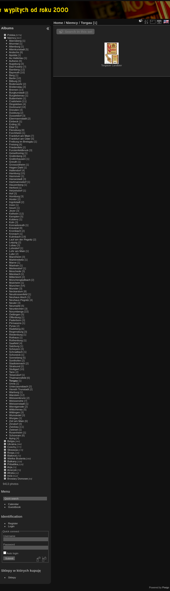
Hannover (14, 176)
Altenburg (14, 46)
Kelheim (14, 213)
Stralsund (14, 366)
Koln (11, 222)
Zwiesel (13, 429)
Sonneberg (15, 357)
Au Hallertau (16, 58)
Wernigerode (16, 406)
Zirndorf (13, 423)
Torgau (13, 380)
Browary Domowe (17, 478)
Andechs (14, 52)
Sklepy (12, 577)
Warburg (14, 392)
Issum (12, 207)
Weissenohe (16, 400)
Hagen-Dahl (16, 167)
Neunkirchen (16, 308)
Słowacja (12, 449)
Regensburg (16, 331)
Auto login (10, 553)
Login (11, 526)
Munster (14, 288)
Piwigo (165, 587)
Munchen (14, 285)
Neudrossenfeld (18, 294)
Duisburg (14, 112)
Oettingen (14, 314)
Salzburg (14, 346)
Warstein (14, 395)
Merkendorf (15, 268)
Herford (13, 187)
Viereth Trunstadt (19, 389)
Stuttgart (14, 369)
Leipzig (13, 242)
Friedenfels (15, 147)
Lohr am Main (17, 251)
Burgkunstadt (16, 92)
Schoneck (15, 354)
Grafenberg (15, 155)
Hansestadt (15, 178)
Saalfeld (14, 343)
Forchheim (15, 132)
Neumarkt (14, 305)
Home (58, 23)
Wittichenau (16, 409)
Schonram (15, 435)
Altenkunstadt (17, 49)
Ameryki (12, 469)
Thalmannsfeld (17, 377)
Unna (12, 383)
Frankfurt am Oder (19, 138)
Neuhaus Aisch (18, 297)
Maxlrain (14, 265)
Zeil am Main (16, 420)
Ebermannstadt (18, 118)
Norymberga (16, 311)
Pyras (12, 325)
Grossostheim (17, 164)
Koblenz (14, 219)
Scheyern (14, 348)
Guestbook (14, 506)
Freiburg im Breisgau (21, 141)
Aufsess (13, 60)
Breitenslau (15, 86)
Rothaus (14, 337)
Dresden (14, 109)
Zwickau (14, 426)
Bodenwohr (15, 83)
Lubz (12, 253)
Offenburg (15, 317)
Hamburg (14, 173)
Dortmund (15, 106)
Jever (12, 210)
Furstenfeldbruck (19, 150)
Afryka (11, 472)
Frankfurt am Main (19, 135)
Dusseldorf (15, 115)
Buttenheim (15, 98)
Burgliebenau (16, 95)
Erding (13, 124)
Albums (7, 28)
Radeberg (15, 328)
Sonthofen (15, 360)
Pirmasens (15, 323)
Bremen (13, 89)
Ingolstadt (14, 202)
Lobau (12, 245)
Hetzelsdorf (15, 190)
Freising (13, 144)
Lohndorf (14, 248)
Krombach (15, 230)
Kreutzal (14, 227)
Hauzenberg (16, 184)
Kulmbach (15, 236)
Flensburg (15, 130)
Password (9, 544)
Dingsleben (15, 104)
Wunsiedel (15, 415)
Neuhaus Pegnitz (19, 299)
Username (9, 535)
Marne (12, 262)
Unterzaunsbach (18, 386)
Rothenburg (16, 340)
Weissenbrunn (17, 397)
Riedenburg (16, 334)
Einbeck (13, 121)
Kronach (14, 233)
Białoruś (12, 455)
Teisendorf (15, 374)
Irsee (12, 204)
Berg (12, 75)
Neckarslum (16, 291)
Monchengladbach (19, 279)
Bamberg (14, 69)
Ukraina (11, 444)
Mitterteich (15, 276)
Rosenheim (15, 432)
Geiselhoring (16, 153)
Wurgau (13, 418)
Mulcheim (14, 282)
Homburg (14, 196)
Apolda (13, 55)
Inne (9, 475)
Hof (11, 193)
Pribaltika (12, 464)
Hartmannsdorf (17, 181)
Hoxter (13, 199)
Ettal (11, 127)
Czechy (11, 446)
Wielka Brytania (16, 458)
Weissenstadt (17, 403)
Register (13, 523)
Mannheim (15, 256)
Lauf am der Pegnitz (20, 239)
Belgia (11, 441)
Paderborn (15, 320)
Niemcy (11, 37)
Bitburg (13, 81)
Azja (9, 467)
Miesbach (14, 274)
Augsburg (14, 63)
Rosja (10, 452)
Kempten (14, 216)
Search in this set (78, 31)
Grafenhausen (17, 158)
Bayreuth (14, 72)
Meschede (15, 271)
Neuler (13, 302)
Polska (11, 34)
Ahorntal (14, 43)
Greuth (13, 161)
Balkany (12, 461)
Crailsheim (15, 101)
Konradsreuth (17, 225)
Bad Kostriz (15, 66)
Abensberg (15, 40)
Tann (12, 372)
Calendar (13, 504)
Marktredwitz (16, 259)
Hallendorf (15, 170)
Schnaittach (16, 351)
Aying (12, 438)
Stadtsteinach (17, 363)
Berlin (12, 78)
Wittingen (14, 412)
